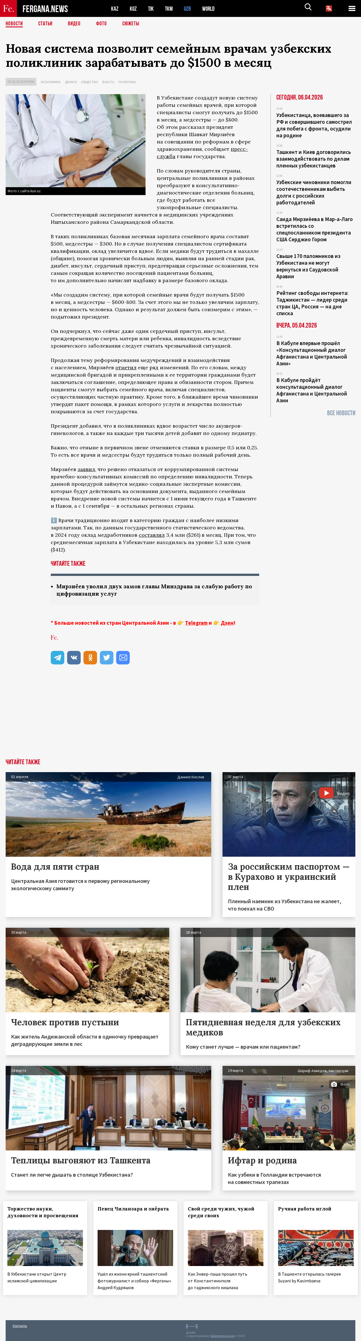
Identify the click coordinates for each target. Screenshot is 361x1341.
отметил (126, 367)
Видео (76, 24)
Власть (108, 82)
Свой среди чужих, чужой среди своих (223, 1212)
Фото (103, 24)
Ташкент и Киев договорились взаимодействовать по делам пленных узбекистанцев (313, 159)
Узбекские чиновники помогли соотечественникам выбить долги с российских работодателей (313, 192)
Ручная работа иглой (307, 1209)
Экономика (51, 82)
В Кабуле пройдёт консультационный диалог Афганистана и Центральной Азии (311, 390)
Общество (89, 82)
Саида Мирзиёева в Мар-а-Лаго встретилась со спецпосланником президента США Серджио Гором (314, 229)
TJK (151, 8)
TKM (170, 8)
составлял (152, 535)
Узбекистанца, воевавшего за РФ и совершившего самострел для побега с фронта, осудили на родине (314, 125)
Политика (127, 82)
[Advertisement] (180, 717)
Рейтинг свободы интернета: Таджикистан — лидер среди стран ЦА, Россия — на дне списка (312, 303)
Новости (15, 24)
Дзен (227, 623)
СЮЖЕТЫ (134, 24)
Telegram (196, 623)
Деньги (71, 82)
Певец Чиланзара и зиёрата (122, 1212)
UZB (189, 8)
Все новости (341, 413)
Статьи (46, 24)
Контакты (20, 1324)
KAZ (114, 8)
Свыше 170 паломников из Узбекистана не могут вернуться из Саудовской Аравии (308, 266)
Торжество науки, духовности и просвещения (33, 1216)
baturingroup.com (222, 1334)
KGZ (133, 8)
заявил (86, 469)
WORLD (210, 8)
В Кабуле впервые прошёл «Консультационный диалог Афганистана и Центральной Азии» (311, 353)
